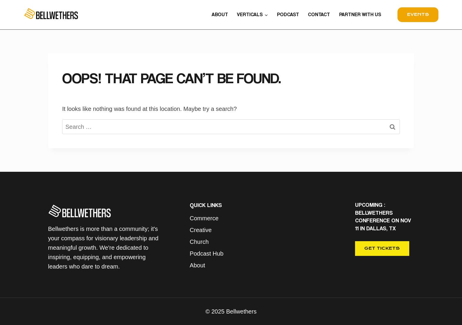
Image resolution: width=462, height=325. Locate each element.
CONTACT (319, 14)
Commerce (204, 218)
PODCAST (288, 14)
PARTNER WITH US (360, 14)
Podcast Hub (207, 253)
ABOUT (220, 14)
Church (199, 242)
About (197, 265)
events (418, 14)
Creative (201, 230)
